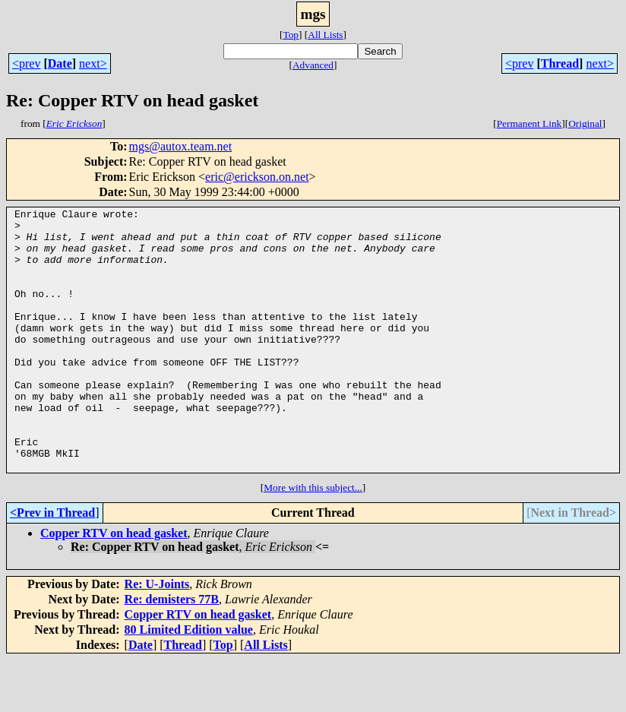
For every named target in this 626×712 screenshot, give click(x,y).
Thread (560, 63)
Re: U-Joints (157, 636)
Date (60, 63)
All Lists (325, 34)
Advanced (313, 65)
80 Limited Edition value (189, 682)
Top (291, 34)
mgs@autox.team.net (180, 146)
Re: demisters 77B (172, 651)
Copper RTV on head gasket (114, 585)
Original (585, 123)
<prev (26, 63)
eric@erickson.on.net (256, 176)
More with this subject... (313, 540)
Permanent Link (529, 123)
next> (93, 63)
